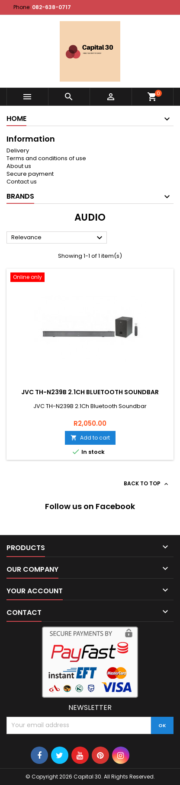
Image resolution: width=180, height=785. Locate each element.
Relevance (58, 238)
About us (18, 166)
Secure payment (30, 174)
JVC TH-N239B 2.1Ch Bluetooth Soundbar (90, 392)
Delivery (17, 150)
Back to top (147, 483)
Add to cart (90, 437)
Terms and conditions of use (46, 158)
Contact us (21, 181)
